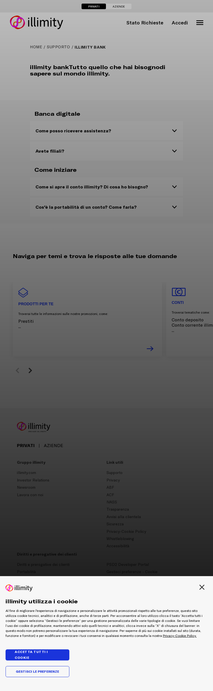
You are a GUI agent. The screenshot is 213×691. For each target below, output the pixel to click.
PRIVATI (93, 6)
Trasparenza (117, 509)
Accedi (180, 23)
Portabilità (26, 571)
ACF (110, 495)
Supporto (114, 472)
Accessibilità (117, 546)
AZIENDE (119, 6)
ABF (110, 487)
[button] (18, 370)
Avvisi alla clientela (123, 517)
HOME (36, 47)
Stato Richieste (144, 23)
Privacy (113, 480)
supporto (58, 47)
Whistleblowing (120, 538)
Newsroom (26, 487)
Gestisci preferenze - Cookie (132, 571)
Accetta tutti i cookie (31, 655)
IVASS (111, 502)
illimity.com (26, 472)
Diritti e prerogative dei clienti (43, 564)
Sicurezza (115, 524)
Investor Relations (33, 480)
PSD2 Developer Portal (127, 564)
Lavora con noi (30, 495)
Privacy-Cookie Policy (126, 531)
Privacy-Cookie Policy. (180, 636)
